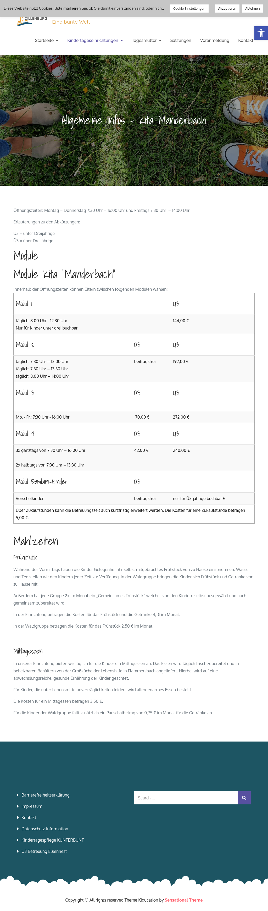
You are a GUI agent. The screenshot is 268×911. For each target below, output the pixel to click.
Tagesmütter (144, 40)
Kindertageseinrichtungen (92, 40)
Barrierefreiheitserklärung (45, 795)
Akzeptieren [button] (227, 8)
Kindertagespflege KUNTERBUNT (52, 840)
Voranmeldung (214, 40)
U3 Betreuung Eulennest (44, 851)
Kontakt (245, 40)
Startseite (44, 40)
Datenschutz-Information (44, 828)
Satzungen (180, 40)
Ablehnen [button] (252, 8)
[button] (261, 33)
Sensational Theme (184, 900)
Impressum (31, 806)
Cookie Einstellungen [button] (189, 8)
